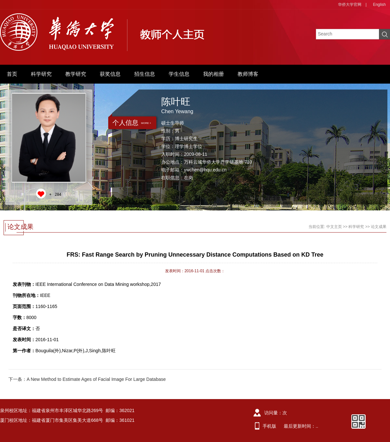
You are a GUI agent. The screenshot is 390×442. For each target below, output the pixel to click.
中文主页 (334, 226)
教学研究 (75, 74)
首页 (12, 74)
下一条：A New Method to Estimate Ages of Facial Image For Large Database (87, 379)
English (379, 4)
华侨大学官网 (349, 4)
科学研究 (41, 74)
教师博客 (248, 74)
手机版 (269, 426)
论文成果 (378, 226)
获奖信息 (110, 74)
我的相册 (213, 74)
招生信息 (144, 74)
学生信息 (179, 74)
